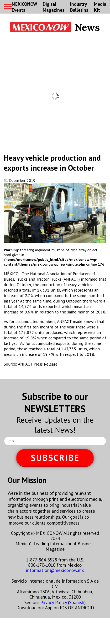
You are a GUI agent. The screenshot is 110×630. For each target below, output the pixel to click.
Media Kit (100, 7)
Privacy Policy (53, 602)
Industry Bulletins (79, 7)
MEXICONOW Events (24, 7)
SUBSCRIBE (55, 457)
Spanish (76, 602)
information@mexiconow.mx (55, 570)
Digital (53, 7)
